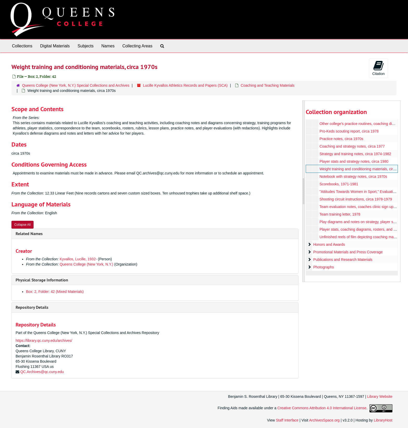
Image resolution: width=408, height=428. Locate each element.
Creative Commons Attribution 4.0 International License (321, 408)
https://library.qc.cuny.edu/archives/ (44, 340)
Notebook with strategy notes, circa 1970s (353, 176)
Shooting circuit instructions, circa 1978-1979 (355, 199)
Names (107, 46)
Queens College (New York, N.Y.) (86, 264)
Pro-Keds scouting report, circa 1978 (348, 131)
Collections (22, 46)
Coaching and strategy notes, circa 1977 (352, 146)
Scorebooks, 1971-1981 (338, 184)
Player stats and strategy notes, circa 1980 (353, 161)
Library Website (379, 396)
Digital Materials (55, 46)
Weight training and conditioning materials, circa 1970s (363, 169)
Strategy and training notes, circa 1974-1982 (355, 154)
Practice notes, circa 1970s (341, 139)
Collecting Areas (137, 46)
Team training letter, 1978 (339, 214)
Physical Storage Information (42, 280)
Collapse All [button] (22, 224)
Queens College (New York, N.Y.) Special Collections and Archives (75, 85)
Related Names (29, 233)
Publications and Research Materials (342, 259)
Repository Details (32, 307)
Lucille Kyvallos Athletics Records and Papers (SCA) (185, 85)
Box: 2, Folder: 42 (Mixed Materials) (55, 291)
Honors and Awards (329, 244)
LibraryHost (383, 420)
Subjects (85, 46)
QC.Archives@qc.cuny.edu (42, 372)
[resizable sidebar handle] (304, 191)
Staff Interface (287, 420)
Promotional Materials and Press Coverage (347, 252)
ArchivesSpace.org (324, 420)
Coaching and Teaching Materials (268, 85)
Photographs (323, 267)
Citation (378, 68)
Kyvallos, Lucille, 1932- (78, 259)
